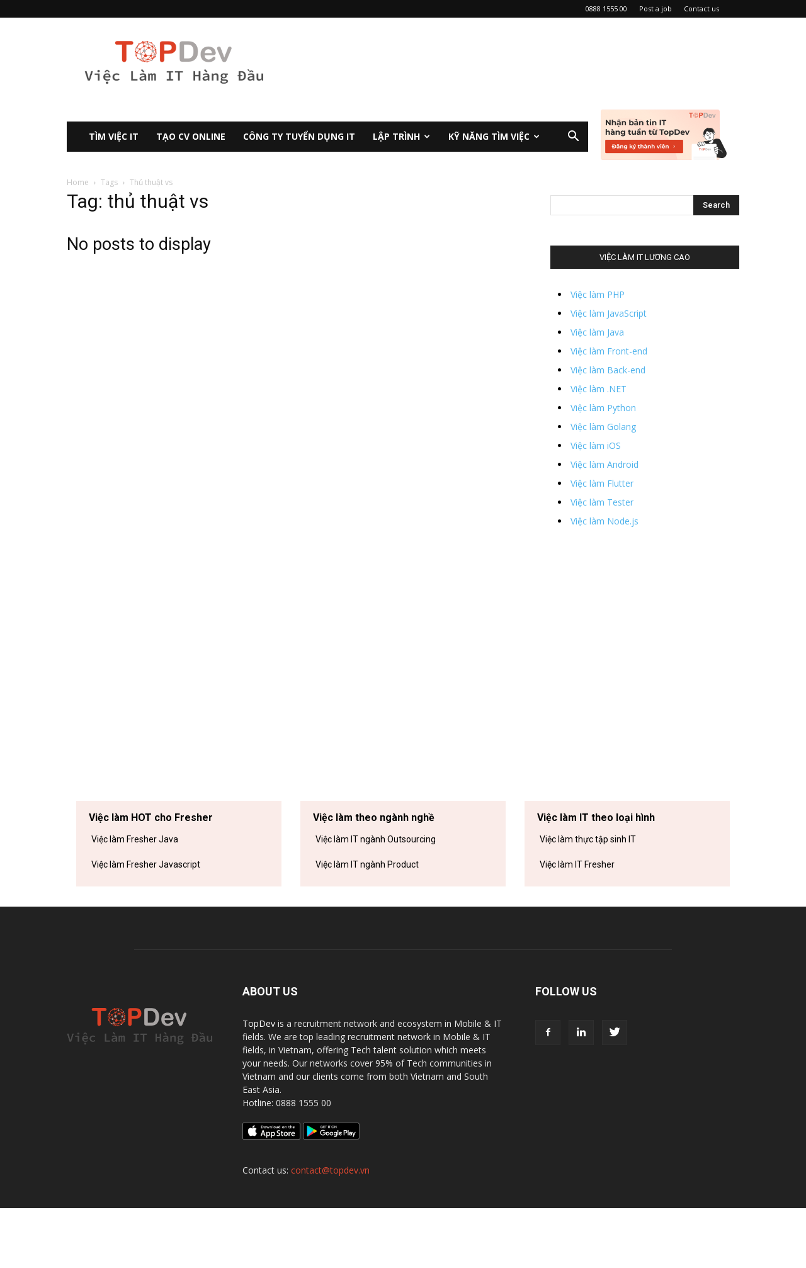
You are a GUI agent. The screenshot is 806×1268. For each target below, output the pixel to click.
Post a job (655, 8)
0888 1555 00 (606, 8)
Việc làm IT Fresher (577, 864)
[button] (573, 138)
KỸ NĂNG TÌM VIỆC (494, 136)
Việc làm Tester (601, 502)
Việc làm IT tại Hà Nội (581, 915)
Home (78, 182)
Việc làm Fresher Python (139, 915)
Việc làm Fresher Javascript (145, 864)
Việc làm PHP (597, 294)
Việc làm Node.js (604, 521)
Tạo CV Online (190, 136)
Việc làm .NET (598, 389)
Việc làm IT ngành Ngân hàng (372, 890)
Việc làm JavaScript (608, 313)
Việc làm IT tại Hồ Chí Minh (591, 890)
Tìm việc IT (114, 136)
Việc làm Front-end (608, 351)
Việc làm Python (603, 408)
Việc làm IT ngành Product (367, 864)
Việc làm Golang (603, 427)
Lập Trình (401, 136)
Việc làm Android (604, 464)
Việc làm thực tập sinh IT (588, 839)
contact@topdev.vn (330, 1230)
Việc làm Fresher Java (134, 839)
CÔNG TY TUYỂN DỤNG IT (299, 136)
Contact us (701, 8)
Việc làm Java (597, 332)
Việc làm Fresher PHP (133, 890)
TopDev (258, 1083)
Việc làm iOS (595, 445)
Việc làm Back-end (607, 370)
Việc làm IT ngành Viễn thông (372, 915)
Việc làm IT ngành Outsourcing (375, 839)
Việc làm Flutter (601, 483)
